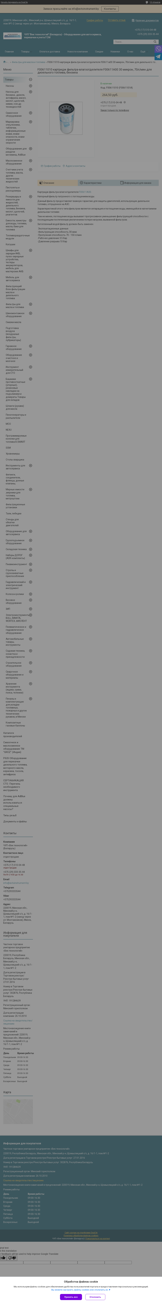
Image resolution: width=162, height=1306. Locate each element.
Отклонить (95, 1297)
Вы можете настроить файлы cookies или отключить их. (79, 1290)
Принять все (71, 1297)
